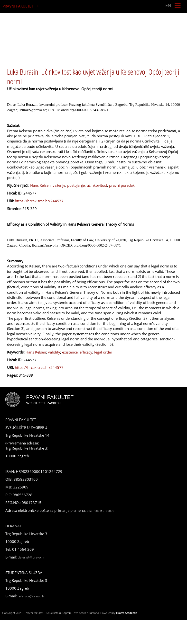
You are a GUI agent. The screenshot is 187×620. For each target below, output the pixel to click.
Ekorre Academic (126, 613)
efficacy (86, 352)
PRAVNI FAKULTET (17, 6)
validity (54, 352)
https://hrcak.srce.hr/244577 (39, 200)
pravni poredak (122, 185)
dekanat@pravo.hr (31, 557)
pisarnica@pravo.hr (101, 510)
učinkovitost (97, 185)
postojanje (76, 185)
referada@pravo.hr (31, 596)
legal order (103, 352)
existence (70, 352)
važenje (59, 185)
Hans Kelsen (40, 185)
